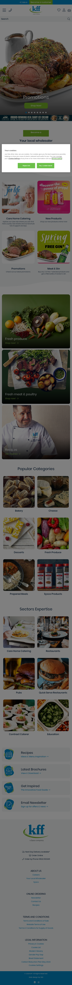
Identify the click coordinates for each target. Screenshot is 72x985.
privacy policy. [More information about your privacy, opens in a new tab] (57, 158)
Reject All (26, 165)
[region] (36, 158)
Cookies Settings (14, 158)
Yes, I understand (45, 165)
